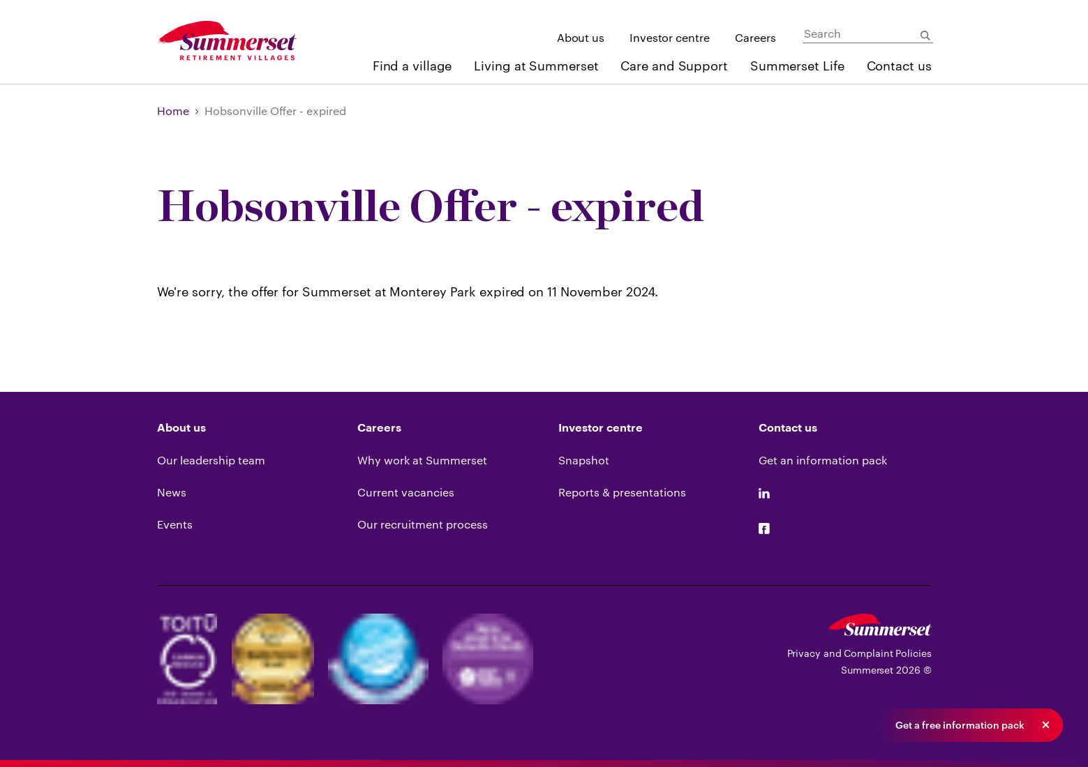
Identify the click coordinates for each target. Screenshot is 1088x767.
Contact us (899, 65)
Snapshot (583, 459)
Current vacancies (405, 492)
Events (175, 524)
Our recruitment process (422, 524)
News (171, 492)
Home (173, 110)
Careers (755, 37)
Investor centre (669, 37)
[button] (1045, 725)
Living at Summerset (536, 65)
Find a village (412, 65)
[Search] (868, 33)
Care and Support (673, 65)
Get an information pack (823, 459)
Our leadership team (211, 459)
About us (580, 37)
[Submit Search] (925, 35)
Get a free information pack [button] (959, 725)
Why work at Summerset (422, 459)
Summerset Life (797, 65)
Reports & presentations (622, 492)
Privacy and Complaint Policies (859, 653)
